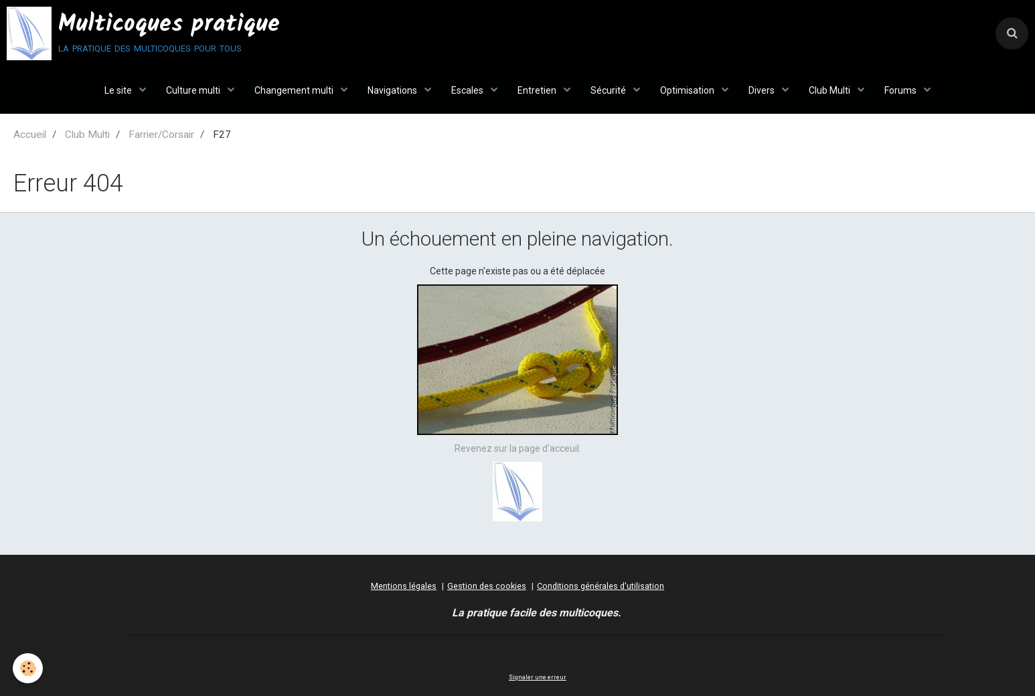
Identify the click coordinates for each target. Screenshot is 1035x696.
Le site (119, 90)
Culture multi (194, 90)
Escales (468, 90)
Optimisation (688, 90)
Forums (901, 90)
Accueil (29, 134)
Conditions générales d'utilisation (600, 586)
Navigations (393, 90)
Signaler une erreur (537, 677)
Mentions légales (403, 586)
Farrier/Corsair (161, 134)
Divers (762, 90)
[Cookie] (28, 668)
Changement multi (294, 90)
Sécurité (609, 90)
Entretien (538, 90)
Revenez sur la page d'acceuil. (518, 448)
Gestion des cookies (486, 586)
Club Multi (830, 90)
